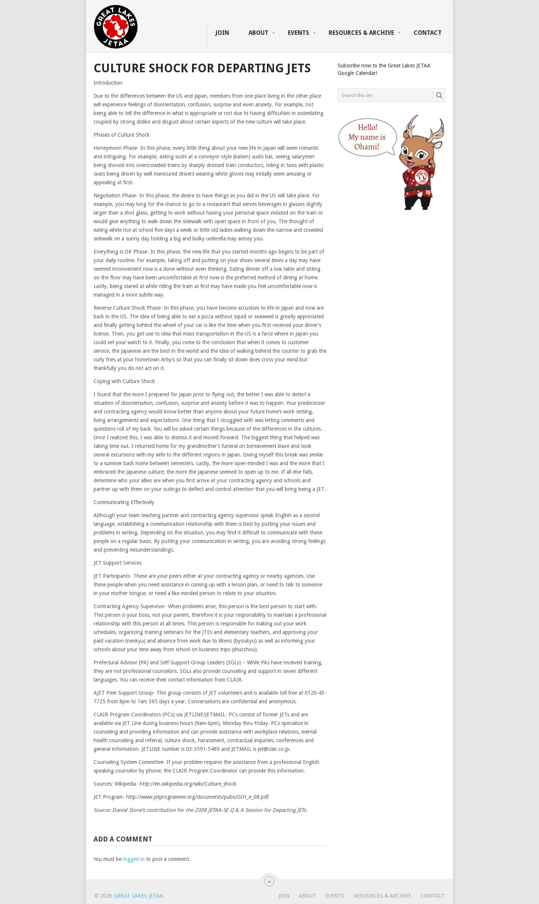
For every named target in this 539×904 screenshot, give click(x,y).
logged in (133, 859)
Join (222, 32)
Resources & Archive (361, 32)
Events (298, 32)
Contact (428, 32)
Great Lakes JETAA (138, 896)
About (258, 32)
